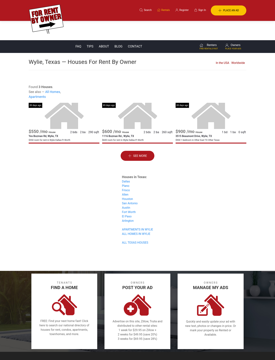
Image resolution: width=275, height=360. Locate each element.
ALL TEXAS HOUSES (135, 223)
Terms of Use (100, 342)
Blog (118, 27)
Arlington (128, 201)
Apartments (37, 77)
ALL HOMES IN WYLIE (136, 214)
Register (198, 342)
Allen (125, 175)
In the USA (222, 43)
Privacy (140, 342)
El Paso (127, 197)
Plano (125, 166)
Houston (127, 179)
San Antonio (130, 184)
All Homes (52, 72)
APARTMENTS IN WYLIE (137, 210)
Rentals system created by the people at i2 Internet (194, 351)
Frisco (126, 171)
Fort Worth (129, 192)
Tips (90, 27)
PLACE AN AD (228, 10)
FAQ (78, 27)
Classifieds (78, 342)
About (104, 27)
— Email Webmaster (235, 351)
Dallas (126, 162)
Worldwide (238, 43)
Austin (126, 188)
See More (137, 137)
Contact (135, 27)
